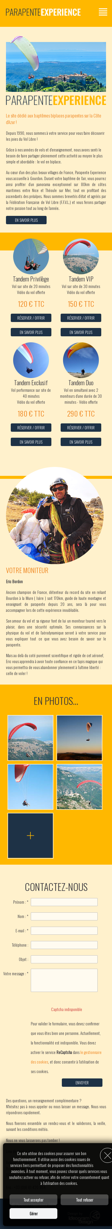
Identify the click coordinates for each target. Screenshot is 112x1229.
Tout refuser (84, 1200)
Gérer (34, 1213)
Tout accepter (33, 1200)
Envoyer (82, 1083)
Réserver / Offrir (31, 318)
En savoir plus (26, 220)
